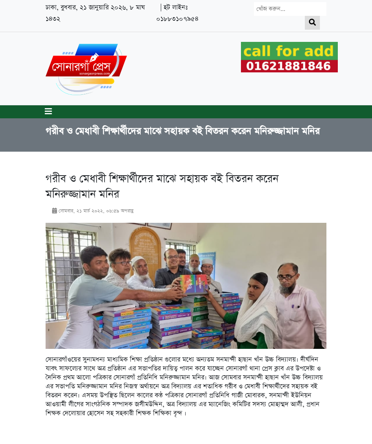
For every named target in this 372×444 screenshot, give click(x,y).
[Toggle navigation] (48, 111)
